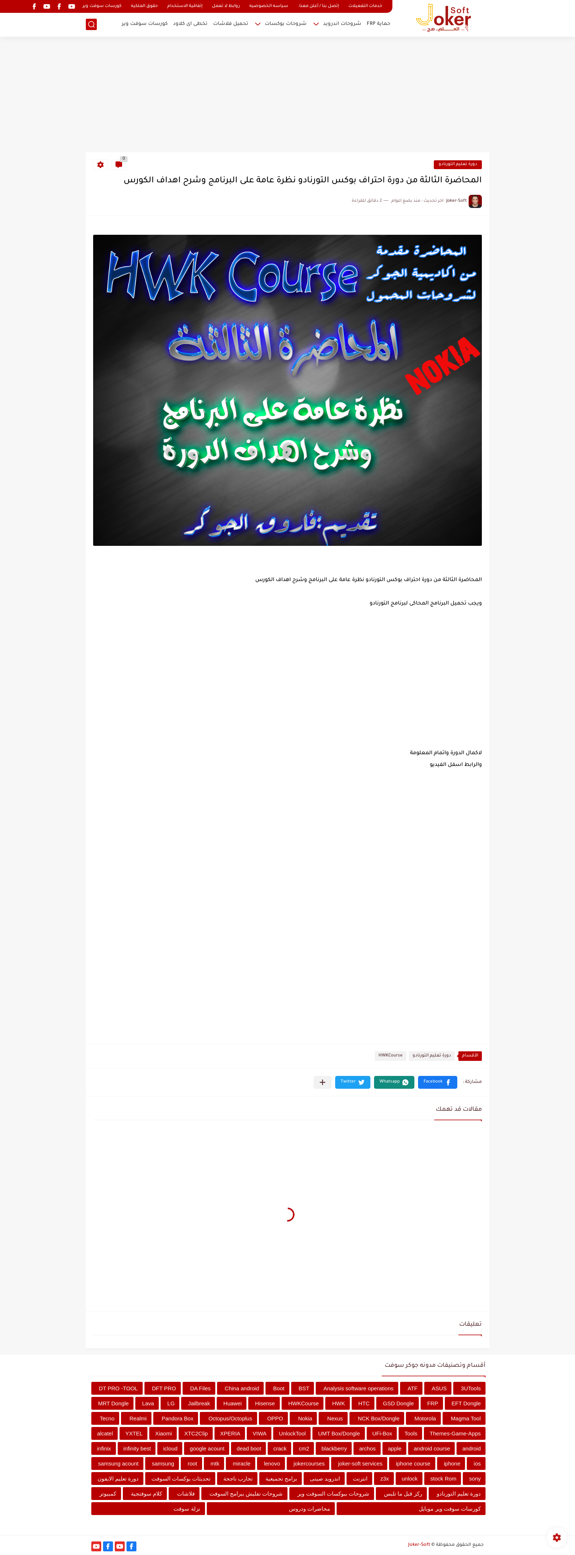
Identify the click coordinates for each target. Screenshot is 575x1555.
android (471, 1448)
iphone (452, 1463)
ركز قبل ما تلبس (403, 1493)
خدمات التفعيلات (365, 6)
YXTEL (134, 1433)
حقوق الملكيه (144, 6)
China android (242, 1388)
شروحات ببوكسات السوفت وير (333, 1493)
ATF (413, 1388)
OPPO (275, 1418)
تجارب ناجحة (238, 1478)
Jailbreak (199, 1403)
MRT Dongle (113, 1403)
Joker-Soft (419, 1545)
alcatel (105, 1433)
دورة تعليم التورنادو (458, 164)
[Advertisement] (287, 95)
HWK (338, 1403)
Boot (279, 1388)
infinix (104, 1448)
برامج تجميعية (281, 1478)
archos (367, 1448)
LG (171, 1403)
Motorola (425, 1418)
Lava (148, 1403)
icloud (170, 1448)
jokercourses (309, 1463)
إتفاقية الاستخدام (184, 6)
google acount (207, 1448)
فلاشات (186, 1493)
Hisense (265, 1403)
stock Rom (444, 1478)
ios (477, 1463)
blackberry (334, 1448)
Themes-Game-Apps (455, 1433)
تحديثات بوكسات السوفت (180, 1478)
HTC (364, 1403)
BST (304, 1388)
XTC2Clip (196, 1433)
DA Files (200, 1388)
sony (475, 1478)
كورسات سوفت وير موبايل (450, 1508)
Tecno (107, 1418)
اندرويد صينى (325, 1478)
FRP (432, 1403)
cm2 (304, 1448)
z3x (384, 1478)
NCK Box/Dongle (378, 1418)
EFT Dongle (466, 1403)
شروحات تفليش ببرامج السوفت (246, 1493)
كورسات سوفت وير (102, 6)
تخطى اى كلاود (190, 24)
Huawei (232, 1403)
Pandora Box (178, 1418)
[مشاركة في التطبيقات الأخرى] (323, 1082)
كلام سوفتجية (146, 1493)
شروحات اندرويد (342, 24)
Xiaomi (163, 1433)
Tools (410, 1433)
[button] (437, 1082)
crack (280, 1448)
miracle (241, 1463)
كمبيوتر (107, 1493)
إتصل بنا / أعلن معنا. (318, 6)
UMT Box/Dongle (339, 1433)
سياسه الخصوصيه (268, 6)
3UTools (471, 1388)
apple (395, 1448)
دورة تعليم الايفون (118, 1478)
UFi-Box (382, 1433)
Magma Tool (466, 1418)
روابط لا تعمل (226, 6)
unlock (409, 1478)
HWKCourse (390, 1056)
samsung (163, 1463)
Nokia (305, 1418)
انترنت (360, 1478)
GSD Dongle (398, 1403)
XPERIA (230, 1433)
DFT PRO (164, 1388)
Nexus (335, 1418)
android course (432, 1448)
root (192, 1463)
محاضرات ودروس (309, 1508)
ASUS (439, 1388)
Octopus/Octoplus (230, 1418)
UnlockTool (292, 1433)
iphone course (413, 1463)
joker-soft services (360, 1463)
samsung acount (118, 1463)
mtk (214, 1463)
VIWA (260, 1433)
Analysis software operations (358, 1388)
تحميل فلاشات (230, 24)
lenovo (272, 1463)
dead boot (249, 1448)
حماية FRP (378, 24)
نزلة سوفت (186, 1508)
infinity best (137, 1448)
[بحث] (91, 24)
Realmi (138, 1418)
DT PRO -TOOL (118, 1388)
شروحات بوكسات (286, 24)
